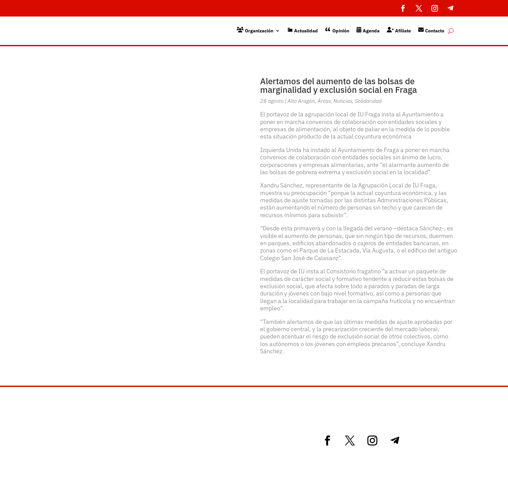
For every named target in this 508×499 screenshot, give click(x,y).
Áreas (324, 100)
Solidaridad (368, 100)
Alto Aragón (301, 100)
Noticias (342, 100)
